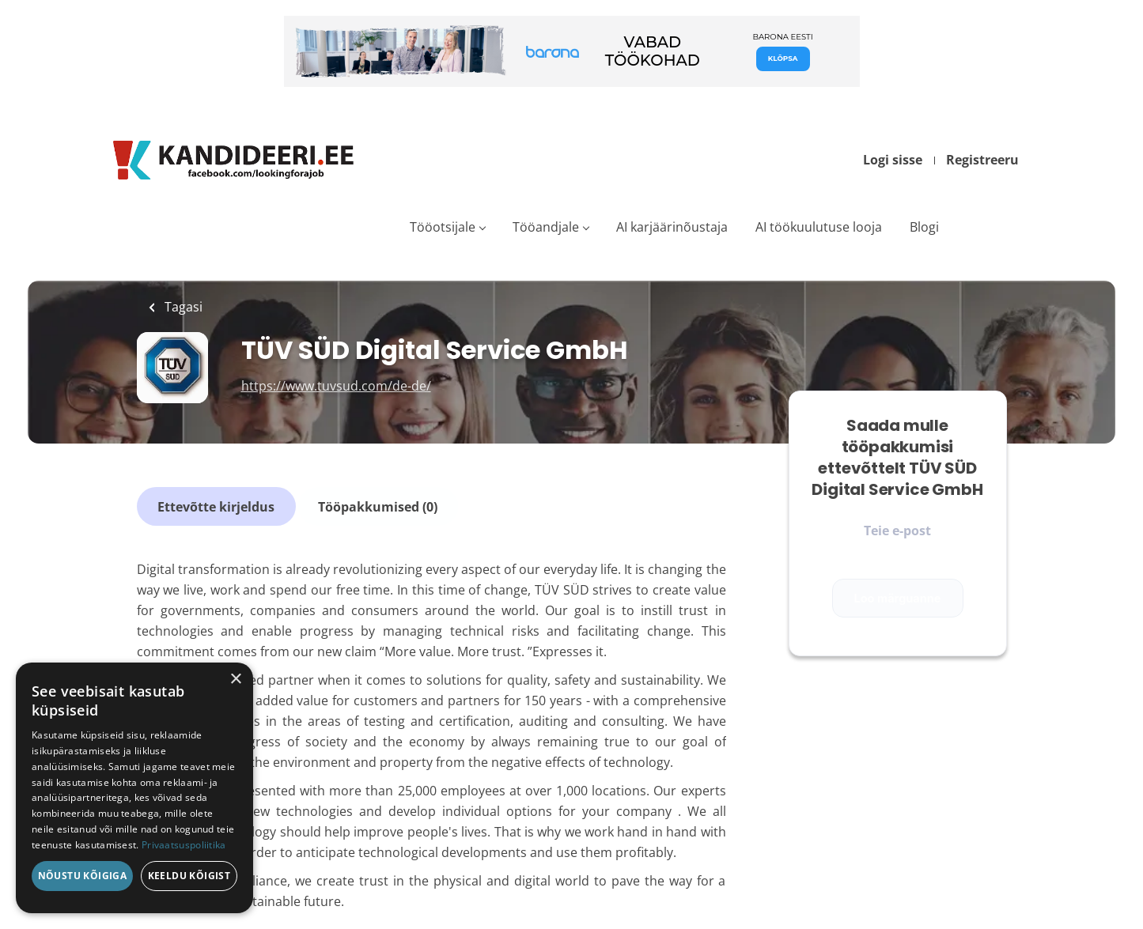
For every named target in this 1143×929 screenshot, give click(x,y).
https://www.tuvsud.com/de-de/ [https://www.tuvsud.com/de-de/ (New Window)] (336, 386)
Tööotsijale (442, 227)
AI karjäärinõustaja (672, 227)
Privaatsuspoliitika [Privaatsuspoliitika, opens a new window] (184, 845)
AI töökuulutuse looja (818, 227)
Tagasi (181, 306)
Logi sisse (892, 160)
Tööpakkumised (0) (377, 504)
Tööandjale (546, 227)
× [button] (235, 679)
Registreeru (982, 160)
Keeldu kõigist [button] (189, 875)
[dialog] (134, 788)
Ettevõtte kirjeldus (215, 504)
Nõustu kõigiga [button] (82, 875)
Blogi (924, 227)
